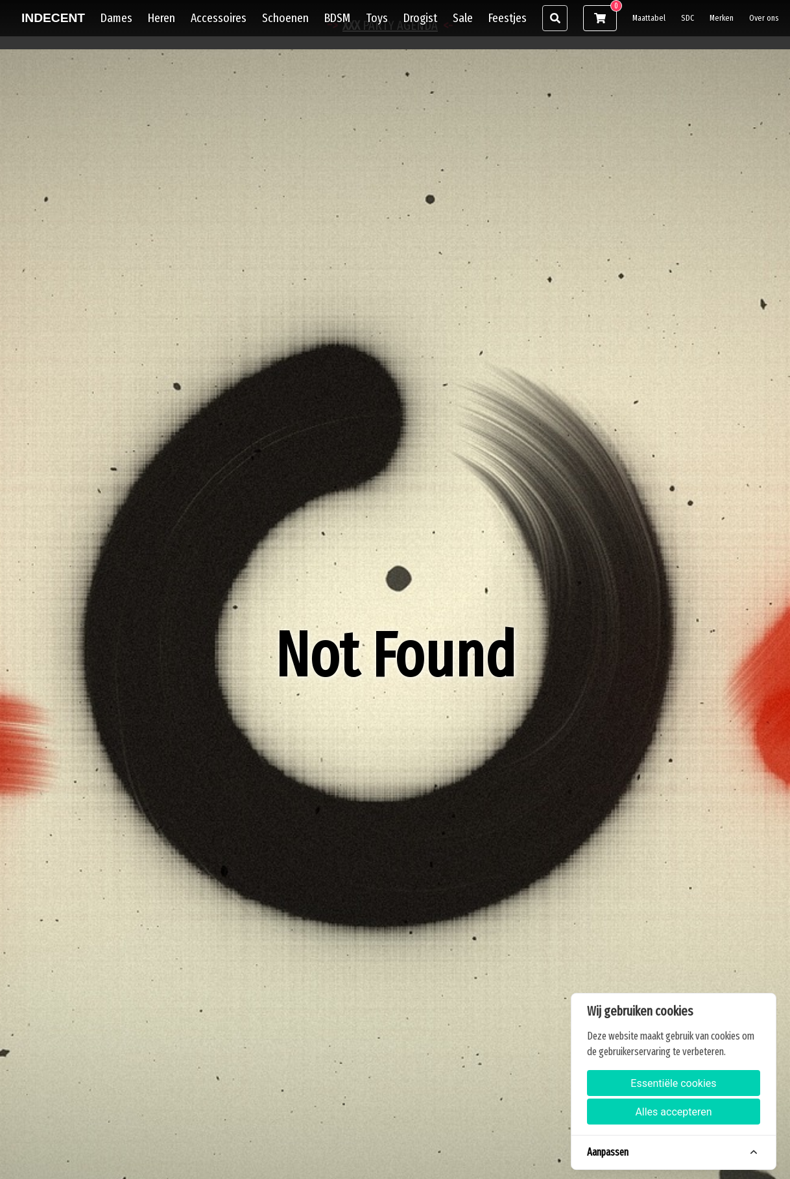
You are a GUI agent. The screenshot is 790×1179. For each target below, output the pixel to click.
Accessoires (218, 17)
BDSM (337, 17)
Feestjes (507, 17)
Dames (116, 17)
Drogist (420, 17)
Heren (161, 17)
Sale (463, 17)
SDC (687, 18)
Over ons (764, 18)
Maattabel (648, 18)
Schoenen (285, 17)
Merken (722, 18)
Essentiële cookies (673, 1083)
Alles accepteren (673, 1112)
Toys (377, 17)
